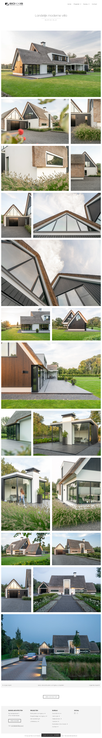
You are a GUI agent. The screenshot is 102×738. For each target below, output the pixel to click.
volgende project (94, 685)
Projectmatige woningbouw (38, 716)
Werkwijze (55, 716)
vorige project (6, 685)
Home (69, 4)
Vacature (54, 721)
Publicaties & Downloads (59, 724)
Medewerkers (56, 719)
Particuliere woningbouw (37, 713)
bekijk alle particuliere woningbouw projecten (51, 685)
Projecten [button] (77, 4)
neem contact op (51, 696)
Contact (94, 4)
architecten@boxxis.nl (17, 726)
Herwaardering (34, 719)
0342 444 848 (15, 720)
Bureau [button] (86, 4)
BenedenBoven (73, 735)
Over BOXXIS (56, 713)
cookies (51, 735)
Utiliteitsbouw (34, 721)
